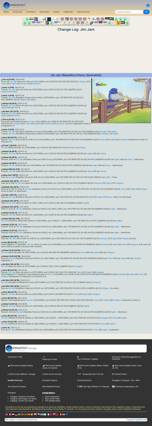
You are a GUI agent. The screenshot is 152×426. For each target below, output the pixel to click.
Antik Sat (4, 183)
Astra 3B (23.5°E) (9, 138)
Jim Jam (13, 82)
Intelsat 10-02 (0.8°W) (11, 250)
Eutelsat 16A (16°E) (10, 181)
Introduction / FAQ (15, 357)
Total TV (14, 183)
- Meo (136, 380)
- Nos (131, 380)
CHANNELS (31, 12)
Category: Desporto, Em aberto (22, 397)
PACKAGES (44, 12)
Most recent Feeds (52, 399)
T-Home (4, 90)
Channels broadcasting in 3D (125, 387)
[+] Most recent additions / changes (21, 374)
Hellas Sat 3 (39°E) (10, 175)
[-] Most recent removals (52, 374)
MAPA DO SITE (83, 12)
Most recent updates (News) (20, 366)
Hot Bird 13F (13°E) (10, 111)
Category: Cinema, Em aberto (22, 401)
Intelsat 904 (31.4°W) (11, 169)
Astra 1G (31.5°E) (9, 322)
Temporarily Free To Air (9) (90, 374)
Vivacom (4, 106)
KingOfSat (139, 420)
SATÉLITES (17, 12)
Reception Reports (49, 380)
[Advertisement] (76, 52)
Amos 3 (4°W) (8, 87)
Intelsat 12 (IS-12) (9, 213)
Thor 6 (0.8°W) (8, 79)
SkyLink (4, 140)
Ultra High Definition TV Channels (93, 387)
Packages (116, 380)
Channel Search (119, 374)
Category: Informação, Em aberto (23, 399)
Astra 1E (6, 328)
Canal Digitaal (6, 244)
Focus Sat (5, 82)
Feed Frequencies (52, 397)
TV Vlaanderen (20, 244)
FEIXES (56, 12)
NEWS (6, 12)
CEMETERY (68, 12)
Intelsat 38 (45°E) (9, 103)
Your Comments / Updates (87, 358)
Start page (21, 348)
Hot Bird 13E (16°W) (10, 264)
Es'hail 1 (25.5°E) (9, 146)
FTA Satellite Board (52, 401)
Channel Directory (84, 380)
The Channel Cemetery (17, 387)
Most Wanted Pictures (51, 387)
